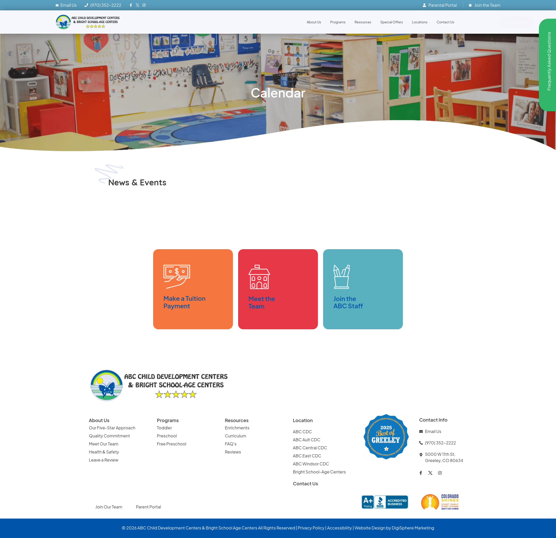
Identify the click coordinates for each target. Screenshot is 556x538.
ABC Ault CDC (306, 439)
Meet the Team (261, 302)
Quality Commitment (109, 435)
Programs (337, 22)
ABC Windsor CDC (311, 463)
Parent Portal (148, 506)
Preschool (167, 435)
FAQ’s (231, 443)
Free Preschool (172, 443)
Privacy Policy (311, 527)
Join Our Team (109, 506)
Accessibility (339, 527)
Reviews (233, 452)
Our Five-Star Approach (112, 427)
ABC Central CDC (310, 447)
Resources (363, 22)
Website (362, 527)
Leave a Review (103, 460)
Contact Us (445, 22)
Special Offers (391, 22)
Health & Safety (104, 452)
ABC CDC (302, 431)
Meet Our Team (103, 443)
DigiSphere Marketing (413, 527)
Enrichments (237, 427)
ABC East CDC (307, 455)
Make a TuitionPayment (184, 302)
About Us (314, 22)
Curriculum (235, 435)
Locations (419, 22)
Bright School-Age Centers (319, 471)
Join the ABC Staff (348, 302)
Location (303, 420)
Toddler (164, 427)
